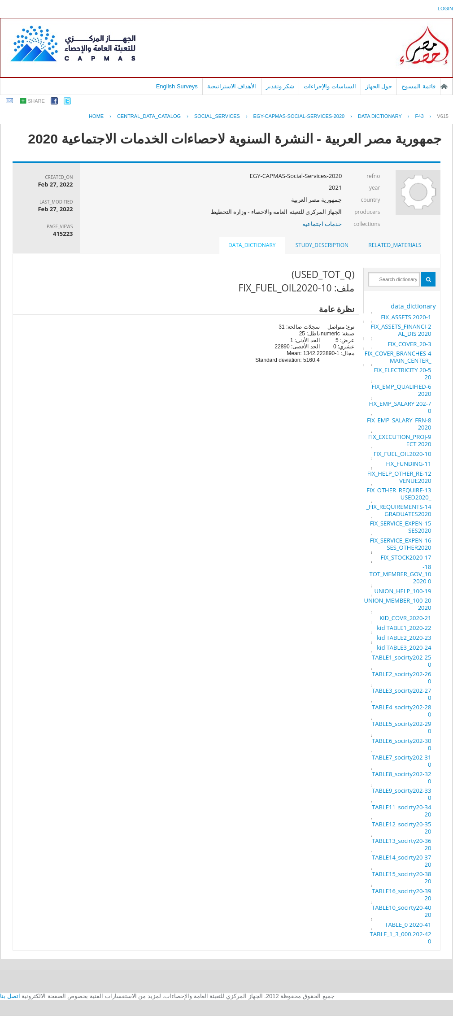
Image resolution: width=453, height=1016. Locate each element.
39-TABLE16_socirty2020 (401, 894)
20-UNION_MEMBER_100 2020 (397, 604)
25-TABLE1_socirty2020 (401, 661)
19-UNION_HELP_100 (402, 591)
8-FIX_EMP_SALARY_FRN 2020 (399, 424)
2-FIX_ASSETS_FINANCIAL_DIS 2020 (401, 330)
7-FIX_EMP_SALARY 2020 (400, 407)
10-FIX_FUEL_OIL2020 (402, 453)
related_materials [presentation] (394, 245)
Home (96, 116)
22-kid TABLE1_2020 (404, 627)
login (445, 8)
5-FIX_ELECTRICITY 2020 (402, 373)
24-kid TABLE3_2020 (404, 647)
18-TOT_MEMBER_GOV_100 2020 (400, 574)
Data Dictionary (380, 116)
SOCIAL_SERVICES (217, 116)
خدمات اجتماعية (322, 224)
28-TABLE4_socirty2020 (401, 710)
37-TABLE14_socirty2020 (401, 861)
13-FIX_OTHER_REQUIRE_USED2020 (398, 493)
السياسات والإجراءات (330, 86)
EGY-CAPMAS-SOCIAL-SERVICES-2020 (299, 116)
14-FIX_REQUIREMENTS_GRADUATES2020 (398, 510)
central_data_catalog (149, 116)
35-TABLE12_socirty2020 (401, 828)
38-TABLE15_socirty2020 (401, 877)
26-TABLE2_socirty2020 (401, 677)
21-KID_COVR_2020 (405, 617)
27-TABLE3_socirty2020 (401, 694)
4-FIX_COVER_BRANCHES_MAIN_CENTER (398, 357)
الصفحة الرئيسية (444, 86)
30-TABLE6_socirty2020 (401, 744)
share (36, 101)
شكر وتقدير (280, 86)
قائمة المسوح (418, 86)
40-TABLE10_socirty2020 (401, 911)
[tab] (395, 245)
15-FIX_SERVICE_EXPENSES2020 (400, 527)
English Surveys (177, 86)
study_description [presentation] (322, 245)
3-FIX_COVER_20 (409, 343)
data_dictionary (413, 306)
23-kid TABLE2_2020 (404, 637)
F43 (419, 116)
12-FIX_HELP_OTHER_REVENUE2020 (399, 477)
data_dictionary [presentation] (251, 245)
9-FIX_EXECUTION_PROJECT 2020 (399, 440)
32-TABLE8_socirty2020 (401, 777)
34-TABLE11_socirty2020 (401, 810)
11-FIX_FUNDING (408, 463)
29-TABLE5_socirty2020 (401, 727)
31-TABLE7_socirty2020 (401, 761)
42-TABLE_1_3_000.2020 (400, 937)
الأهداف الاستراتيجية (232, 86)
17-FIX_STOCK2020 (406, 557)
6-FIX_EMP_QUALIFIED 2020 (401, 390)
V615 (443, 116)
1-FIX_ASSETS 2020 (406, 317)
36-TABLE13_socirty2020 (401, 844)
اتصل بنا (10, 996)
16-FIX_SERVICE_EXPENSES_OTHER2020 (400, 544)
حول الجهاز (379, 86)
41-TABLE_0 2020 (408, 924)
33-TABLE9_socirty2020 (401, 794)
